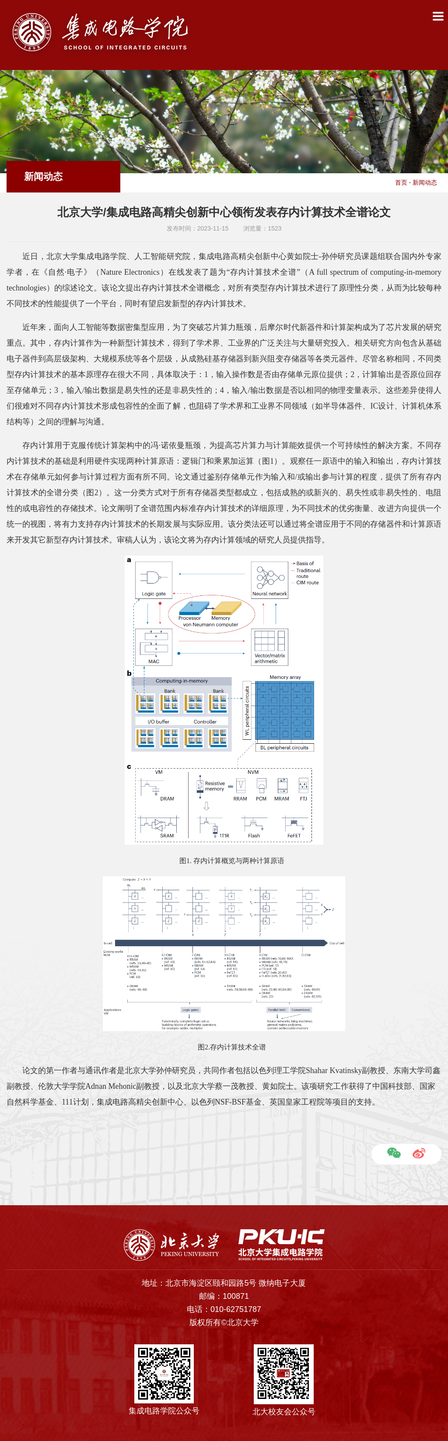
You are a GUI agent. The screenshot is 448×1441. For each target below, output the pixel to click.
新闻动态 (425, 182)
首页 (401, 182)
